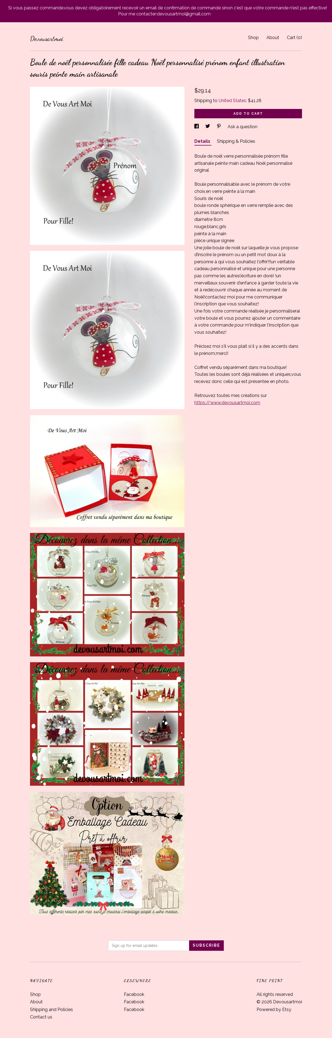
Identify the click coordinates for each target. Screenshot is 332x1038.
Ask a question (242, 126)
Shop (253, 37)
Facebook (134, 994)
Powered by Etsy (274, 1009)
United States (232, 100)
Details (202, 141)
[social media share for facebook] (197, 126)
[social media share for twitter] (208, 126)
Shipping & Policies (236, 141)
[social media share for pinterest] (219, 126)
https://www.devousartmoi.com (227, 402)
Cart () (294, 37)
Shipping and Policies (51, 1009)
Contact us (41, 1017)
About (272, 37)
